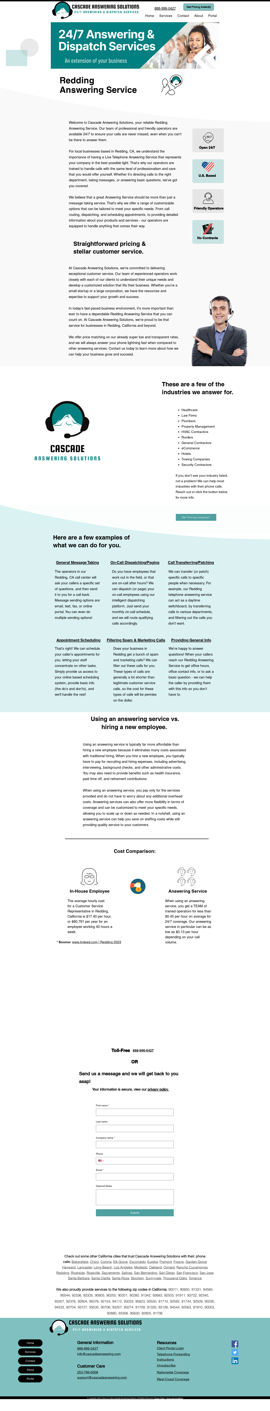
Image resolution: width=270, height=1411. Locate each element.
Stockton (137, 1278)
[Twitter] (235, 1352)
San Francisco (187, 1273)
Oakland (155, 1267)
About (30, 1369)
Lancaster (84, 1267)
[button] (166, 15)
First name (102, 1105)
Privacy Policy (159, 1398)
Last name (101, 1121)
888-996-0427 (143, 1050)
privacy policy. (158, 1089)
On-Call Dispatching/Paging (134, 562)
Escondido (137, 1262)
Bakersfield (80, 1262)
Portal (30, 1378)
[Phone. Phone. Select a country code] (101, 1160)
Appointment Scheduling (78, 640)
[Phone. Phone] (138, 1160)
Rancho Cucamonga (192, 1267)
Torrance (195, 1278)
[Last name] (134, 1128)
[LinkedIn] (235, 1360)
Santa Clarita (100, 1278)
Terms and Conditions (174, 1398)
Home (30, 1343)
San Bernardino (145, 1273)
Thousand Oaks (175, 1278)
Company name (105, 1138)
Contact (30, 1360)
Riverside (78, 1273)
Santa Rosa (120, 1278)
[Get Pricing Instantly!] (196, 517)
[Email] (134, 1176)
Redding (62, 1273)
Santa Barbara (79, 1278)
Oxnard (169, 1267)
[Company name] (134, 1144)
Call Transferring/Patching (191, 562)
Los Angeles (123, 1267)
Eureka (152, 1262)
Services (30, 1351)
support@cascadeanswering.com (102, 1377)
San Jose (207, 1273)
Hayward (69, 1267)
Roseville (93, 1273)
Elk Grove (120, 1262)
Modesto (140, 1267)
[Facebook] (235, 1344)
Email (99, 1170)
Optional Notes (104, 1186)
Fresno (179, 1262)
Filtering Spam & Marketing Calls (136, 640)
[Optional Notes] (135, 1197)
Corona (106, 1262)
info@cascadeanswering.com (99, 1354)
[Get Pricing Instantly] (199, 7)
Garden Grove (196, 1262)
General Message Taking (77, 562)
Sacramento (111, 1273)
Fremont (166, 1262)
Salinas (127, 1273)
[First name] (134, 1112)
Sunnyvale (153, 1278)
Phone (99, 1153)
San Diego (167, 1273)
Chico (94, 1262)
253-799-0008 (87, 1372)
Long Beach (103, 1267)
